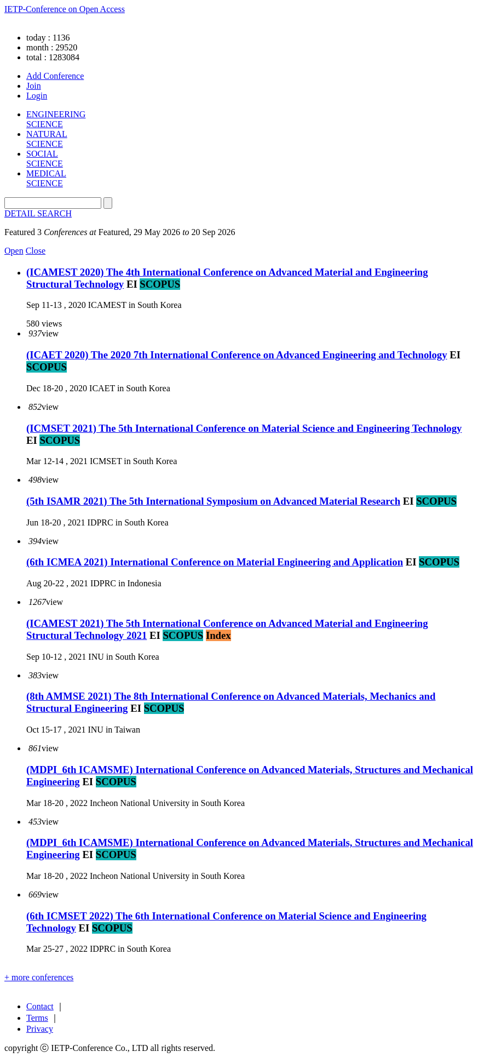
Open (14, 250)
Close (35, 250)
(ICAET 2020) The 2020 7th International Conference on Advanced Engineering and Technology (236, 355)
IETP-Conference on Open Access (64, 9)
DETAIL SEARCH (38, 213)
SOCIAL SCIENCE (44, 158)
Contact (40, 1006)
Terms (37, 1017)
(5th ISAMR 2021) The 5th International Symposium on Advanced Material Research (213, 501)
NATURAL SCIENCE (46, 138)
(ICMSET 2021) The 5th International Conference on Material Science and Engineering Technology (244, 428)
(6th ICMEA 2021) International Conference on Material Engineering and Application (214, 562)
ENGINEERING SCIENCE (55, 119)
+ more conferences (38, 977)
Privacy (39, 1028)
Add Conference (55, 76)
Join (33, 85)
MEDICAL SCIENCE (46, 178)
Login (36, 95)
